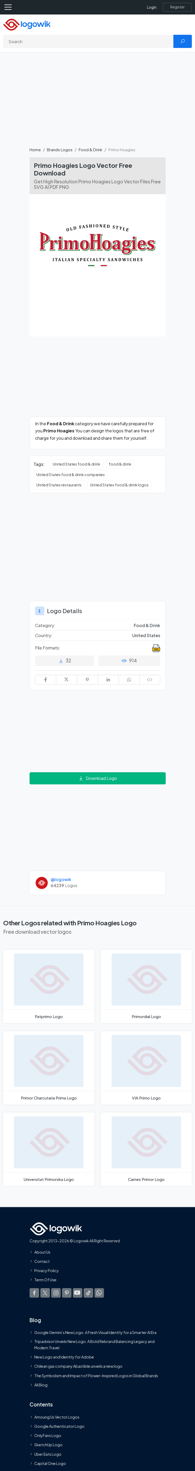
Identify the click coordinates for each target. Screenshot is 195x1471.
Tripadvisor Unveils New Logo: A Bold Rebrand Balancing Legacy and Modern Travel (94, 1344)
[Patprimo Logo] (48, 986)
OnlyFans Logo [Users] (47, 1435)
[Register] (177, 7)
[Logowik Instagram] (56, 1293)
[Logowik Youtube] (77, 1293)
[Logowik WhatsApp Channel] (99, 1293)
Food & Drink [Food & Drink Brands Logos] (147, 625)
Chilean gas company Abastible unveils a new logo (78, 1366)
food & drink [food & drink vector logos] (120, 464)
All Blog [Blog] (40, 1384)
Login (151, 7)
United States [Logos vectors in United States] (146, 635)
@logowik (61, 879)
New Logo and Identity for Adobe (64, 1357)
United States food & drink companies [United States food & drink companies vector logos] (70, 474)
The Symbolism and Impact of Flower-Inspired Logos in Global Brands (96, 1375)
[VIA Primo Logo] (146, 1068)
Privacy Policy (46, 1270)
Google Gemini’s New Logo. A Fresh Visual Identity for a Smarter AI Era (95, 1332)
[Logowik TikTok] (88, 1293)
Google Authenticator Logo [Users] (59, 1426)
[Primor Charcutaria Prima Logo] (48, 1068)
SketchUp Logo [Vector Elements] (48, 1445)
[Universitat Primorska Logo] (48, 1149)
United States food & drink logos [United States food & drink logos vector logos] (119, 484)
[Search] (88, 41)
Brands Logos (60, 149)
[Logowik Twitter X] (45, 1293)
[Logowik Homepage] (27, 24)
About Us (42, 1252)
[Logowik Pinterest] (67, 1293)
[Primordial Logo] (146, 986)
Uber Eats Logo (47, 1454)
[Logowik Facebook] (34, 1293)
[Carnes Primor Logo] (146, 1149)
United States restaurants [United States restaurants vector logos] (59, 484)
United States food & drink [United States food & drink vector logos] (76, 464)
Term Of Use (45, 1280)
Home (35, 149)
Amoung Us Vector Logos (56, 1417)
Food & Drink (90, 149)
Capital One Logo (50, 1463)
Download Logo (97, 778)
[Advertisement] (97, 102)
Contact (42, 1261)
